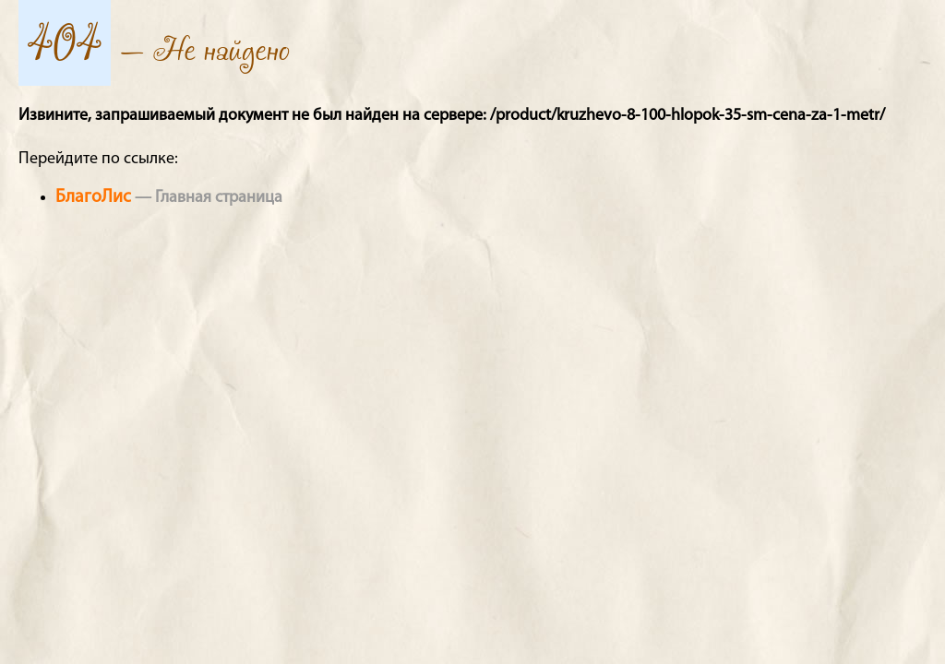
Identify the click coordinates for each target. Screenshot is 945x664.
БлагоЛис (93, 197)
